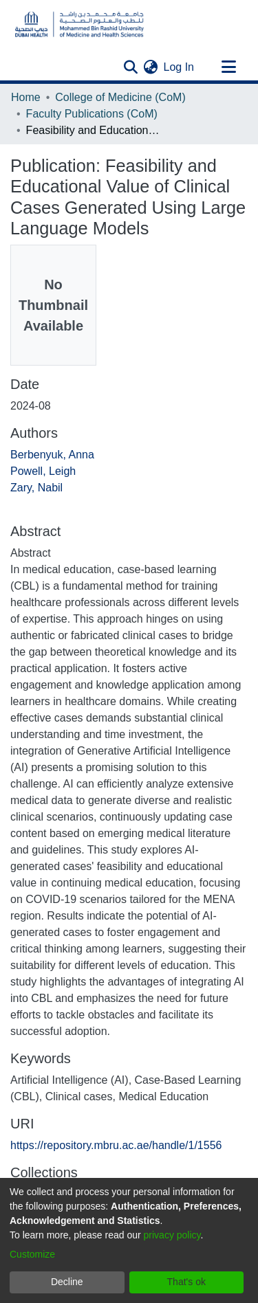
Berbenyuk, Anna (52, 454)
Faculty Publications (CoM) (92, 114)
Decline (67, 1281)
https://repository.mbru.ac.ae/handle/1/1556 (116, 1145)
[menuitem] (151, 67)
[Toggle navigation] (228, 67)
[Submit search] (131, 67)
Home (26, 97)
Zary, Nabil (36, 487)
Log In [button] (179, 67)
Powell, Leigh (43, 471)
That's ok (186, 1281)
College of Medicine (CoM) (120, 97)
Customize (32, 1254)
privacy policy (172, 1234)
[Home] (79, 24)
